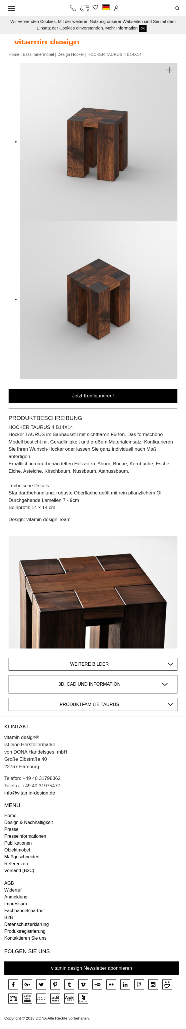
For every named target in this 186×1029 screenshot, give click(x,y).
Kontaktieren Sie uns (25, 938)
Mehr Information (121, 27)
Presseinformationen (25, 836)
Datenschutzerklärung (26, 924)
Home (14, 54)
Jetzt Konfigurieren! (93, 396)
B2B (8, 917)
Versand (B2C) (19, 870)
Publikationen (18, 843)
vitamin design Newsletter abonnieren (91, 968)
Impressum (15, 903)
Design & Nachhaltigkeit (28, 822)
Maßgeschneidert (22, 856)
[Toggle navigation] (12, 8)
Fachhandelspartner (24, 910)
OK (143, 28)
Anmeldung (15, 896)
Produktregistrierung (24, 931)
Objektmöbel (17, 849)
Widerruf (12, 890)
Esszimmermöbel (38, 54)
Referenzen (16, 863)
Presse (11, 829)
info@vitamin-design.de (29, 793)
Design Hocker (70, 54)
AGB (9, 883)
